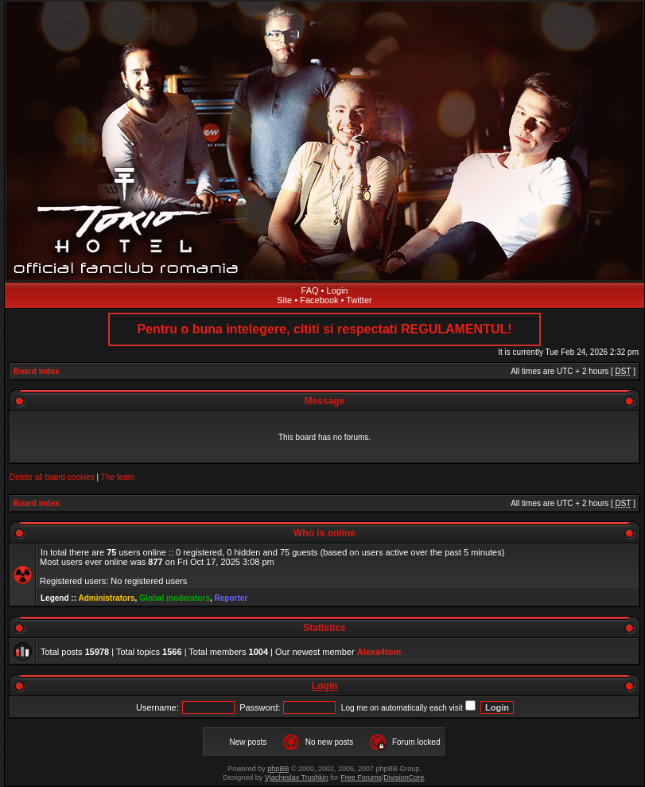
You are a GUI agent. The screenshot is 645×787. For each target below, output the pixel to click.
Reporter (231, 598)
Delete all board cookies (52, 477)
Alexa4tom (379, 651)
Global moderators (174, 598)
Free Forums (361, 777)
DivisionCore (403, 777)
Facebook (319, 300)
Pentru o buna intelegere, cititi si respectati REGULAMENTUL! (324, 329)
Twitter (358, 300)
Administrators (106, 598)
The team (117, 477)
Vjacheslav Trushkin (296, 777)
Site (284, 300)
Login (337, 290)
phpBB (278, 769)
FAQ (310, 290)
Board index (37, 371)
